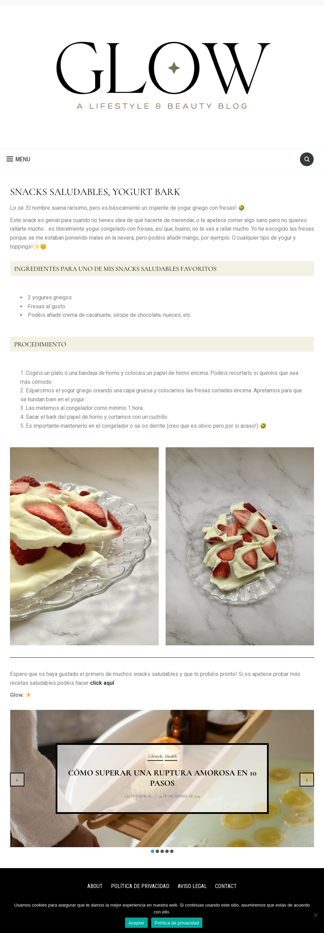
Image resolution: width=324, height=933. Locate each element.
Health (171, 756)
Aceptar (137, 922)
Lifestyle (155, 756)
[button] (18, 159)
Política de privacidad (177, 922)
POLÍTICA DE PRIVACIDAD (140, 886)
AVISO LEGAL (192, 886)
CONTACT (226, 886)
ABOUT (95, 886)
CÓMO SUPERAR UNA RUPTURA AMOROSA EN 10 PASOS (162, 778)
